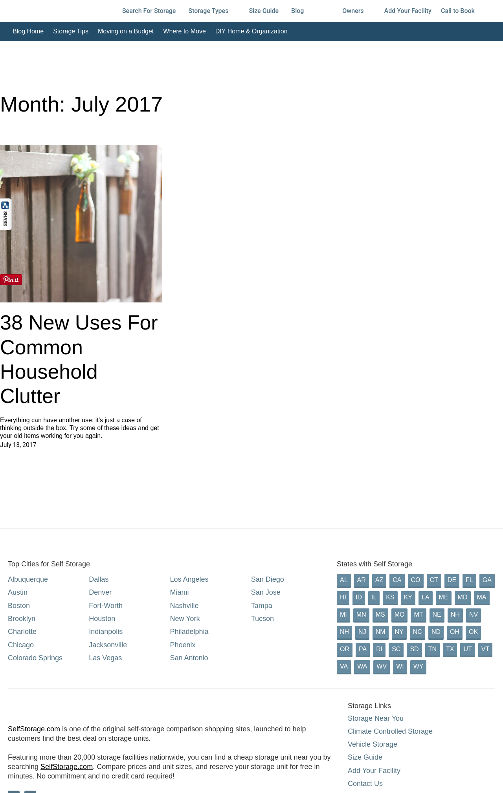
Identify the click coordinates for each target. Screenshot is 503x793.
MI (343, 614)
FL (469, 580)
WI (400, 666)
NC (417, 631)
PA (363, 649)
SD (414, 649)
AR (361, 580)
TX (450, 649)
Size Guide (264, 11)
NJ (362, 631)
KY (408, 597)
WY (418, 666)
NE (437, 614)
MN (361, 614)
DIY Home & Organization (251, 31)
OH (454, 631)
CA (397, 580)
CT (434, 580)
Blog (301, 11)
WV (381, 666)
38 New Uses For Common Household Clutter (79, 359)
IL (373, 597)
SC (396, 649)
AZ (379, 580)
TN (432, 649)
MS (380, 614)
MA (481, 597)
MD (463, 597)
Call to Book (458, 11)
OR (344, 649)
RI (379, 649)
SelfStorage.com (34, 729)
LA (426, 597)
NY (399, 631)
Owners (356, 11)
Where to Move (184, 31)
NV (473, 614)
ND (436, 631)
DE (452, 580)
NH (455, 614)
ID (359, 597)
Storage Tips (70, 31)
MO (400, 614)
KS (390, 597)
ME (443, 597)
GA (487, 580)
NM (381, 631)
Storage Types (212, 11)
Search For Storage (149, 11)
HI (343, 597)
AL (344, 580)
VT (485, 649)
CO (415, 580)
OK (473, 631)
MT (418, 614)
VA (344, 666)
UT (467, 649)
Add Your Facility (407, 11)
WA (362, 666)
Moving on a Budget (126, 31)
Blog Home (28, 31)
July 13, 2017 (18, 445)
